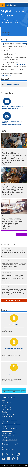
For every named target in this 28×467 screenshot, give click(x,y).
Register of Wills (7, 416)
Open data (5, 437)
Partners (4, 30)
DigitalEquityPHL (21, 64)
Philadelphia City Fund (6, 75)
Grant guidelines (6, 32)
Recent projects (5, 34)
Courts (4, 405)
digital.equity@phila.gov (13, 84)
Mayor (4, 400)
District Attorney (7, 407)
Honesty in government (9, 433)
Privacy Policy (18, 465)
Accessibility (24, 465)
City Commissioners (8, 414)
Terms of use (4, 465)
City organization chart (9, 440)
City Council (5, 403)
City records (6, 426)
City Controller (6, 410)
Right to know (10, 465)
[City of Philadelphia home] (11, 5)
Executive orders (7, 431)
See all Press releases (14, 300)
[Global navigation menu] (2, 5)
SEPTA (4, 447)
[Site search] (26, 5)
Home (3, 27)
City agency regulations (9, 428)
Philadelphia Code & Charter (11, 424)
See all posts (21, 234)
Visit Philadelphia (7, 449)
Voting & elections (8, 435)
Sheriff (4, 412)
